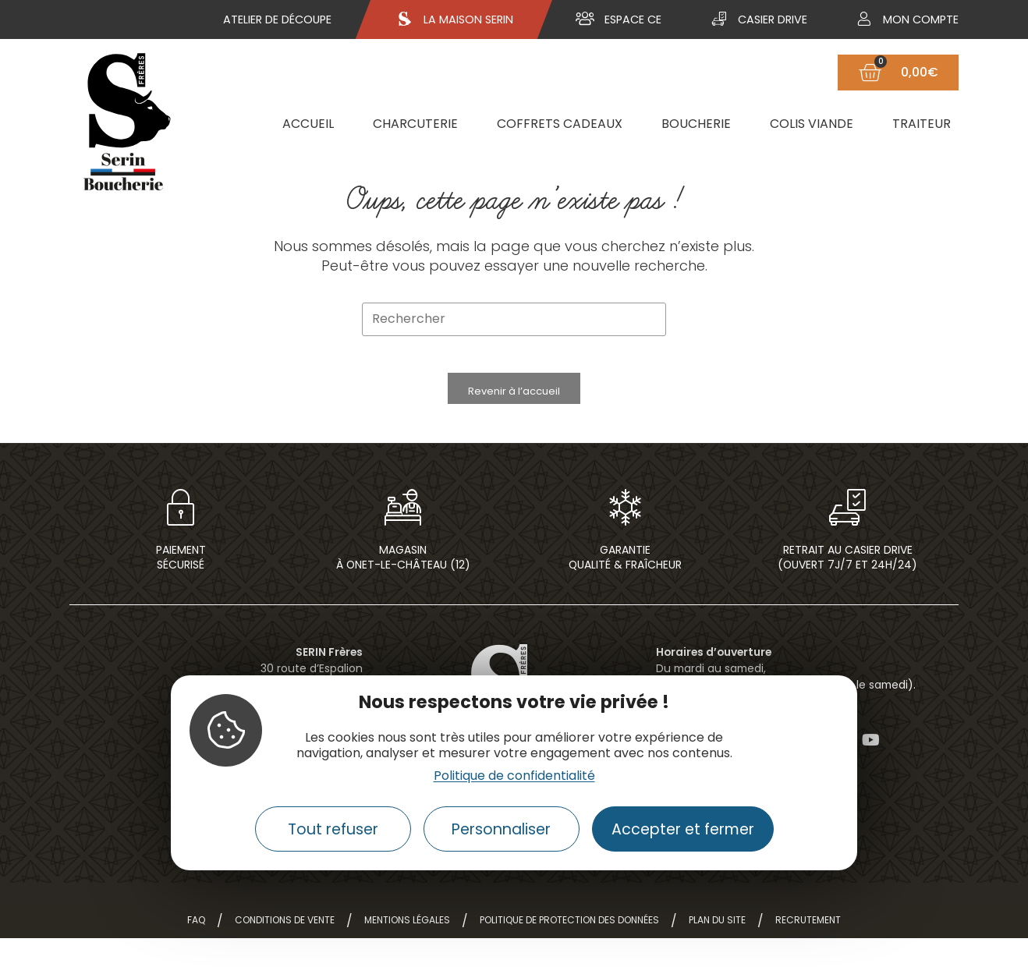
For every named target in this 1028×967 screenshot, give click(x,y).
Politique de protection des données (569, 948)
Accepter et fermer (682, 829)
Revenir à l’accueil (514, 401)
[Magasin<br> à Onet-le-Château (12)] (403, 527)
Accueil (308, 124)
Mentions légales (407, 948)
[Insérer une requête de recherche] (514, 319)
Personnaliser (501, 829)
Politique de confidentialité (514, 776)
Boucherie (696, 124)
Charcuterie (415, 124)
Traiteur (921, 124)
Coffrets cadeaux (559, 124)
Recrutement (808, 948)
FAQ (196, 948)
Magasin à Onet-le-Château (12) (403, 586)
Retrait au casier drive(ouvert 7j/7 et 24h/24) (847, 586)
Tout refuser (333, 829)
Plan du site (717, 948)
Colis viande (811, 124)
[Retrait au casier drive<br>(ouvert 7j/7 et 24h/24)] (848, 527)
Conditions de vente (285, 948)
